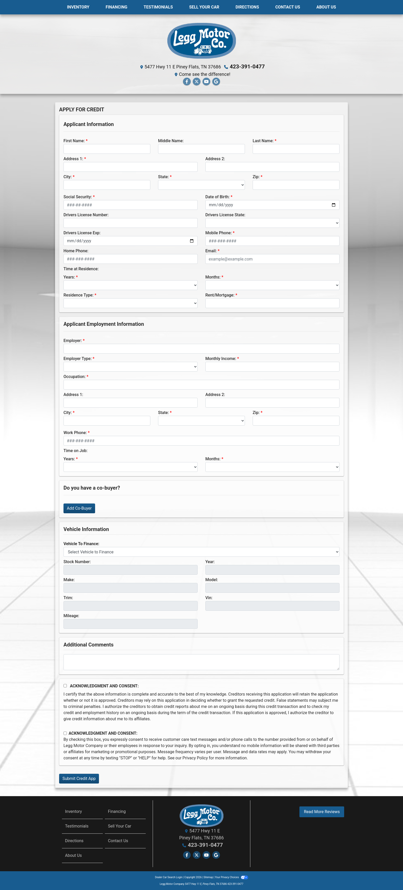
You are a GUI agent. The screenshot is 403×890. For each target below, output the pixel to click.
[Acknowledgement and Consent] (65, 685)
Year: (210, 561)
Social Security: (77, 196)
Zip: (256, 176)
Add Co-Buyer (79, 508)
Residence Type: (78, 294)
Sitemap (208, 877)
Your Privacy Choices (231, 877)
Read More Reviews (322, 811)
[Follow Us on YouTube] (206, 81)
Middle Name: (171, 140)
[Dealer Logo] (201, 40)
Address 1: (73, 158)
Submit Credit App (79, 778)
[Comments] (201, 662)
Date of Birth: (217, 196)
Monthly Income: (220, 358)
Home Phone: (75, 250)
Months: (213, 276)
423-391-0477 (247, 67)
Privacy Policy (195, 757)
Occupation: (74, 376)
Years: (69, 276)
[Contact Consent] (65, 733)
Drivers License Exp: (81, 232)
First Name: (74, 140)
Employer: (72, 340)
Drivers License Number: (85, 214)
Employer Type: (77, 358)
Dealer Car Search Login (168, 877)
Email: (211, 250)
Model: (211, 579)
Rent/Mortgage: (219, 294)
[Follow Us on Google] (216, 81)
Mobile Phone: (218, 232)
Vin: (209, 597)
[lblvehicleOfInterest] (201, 551)
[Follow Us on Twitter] (196, 81)
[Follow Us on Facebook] (187, 81)
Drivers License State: (225, 214)
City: (67, 176)
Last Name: (263, 140)
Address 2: (215, 158)
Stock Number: (77, 561)
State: (163, 176)
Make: (69, 579)
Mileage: (71, 615)
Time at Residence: (81, 268)
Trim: (68, 597)
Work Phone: (75, 432)
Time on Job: (75, 450)
